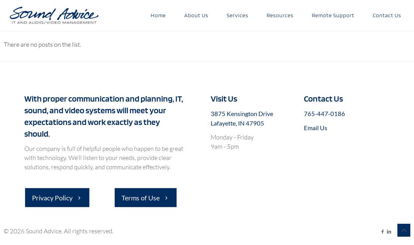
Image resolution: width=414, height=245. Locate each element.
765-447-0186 (324, 113)
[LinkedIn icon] (389, 231)
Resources (280, 15)
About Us (196, 15)
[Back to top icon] (403, 230)
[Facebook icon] (382, 231)
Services (237, 15)
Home (158, 15)
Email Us (315, 127)
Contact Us (387, 15)
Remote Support (333, 15)
